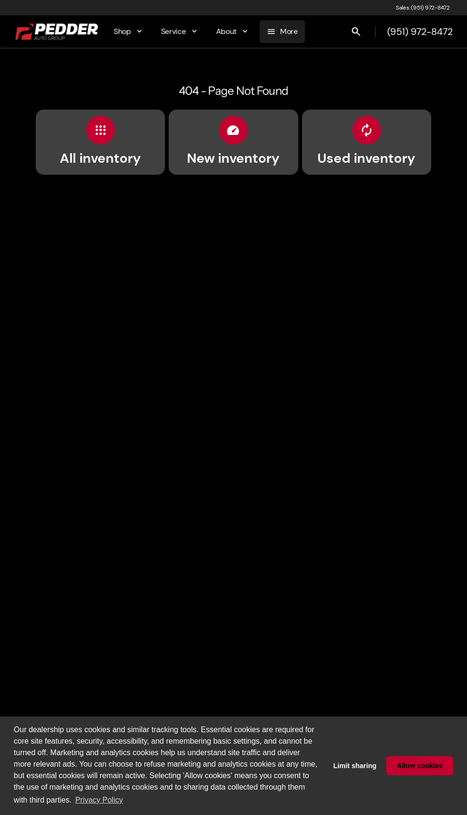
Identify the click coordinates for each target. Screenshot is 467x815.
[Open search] (356, 31)
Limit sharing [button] (354, 766)
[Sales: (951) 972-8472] (423, 7)
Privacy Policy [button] (99, 800)
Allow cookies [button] (420, 766)
